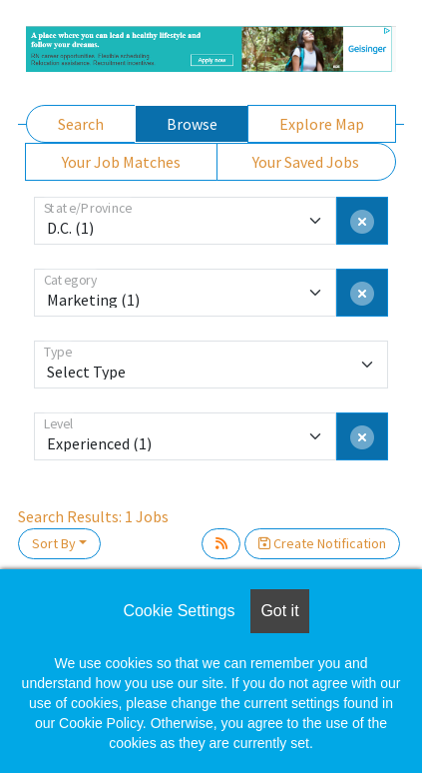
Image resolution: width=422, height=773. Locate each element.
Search (81, 124)
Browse (192, 124)
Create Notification (322, 543)
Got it (279, 610)
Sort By (54, 543)
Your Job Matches (121, 162)
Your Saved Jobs (305, 162)
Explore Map (321, 124)
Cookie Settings (178, 610)
